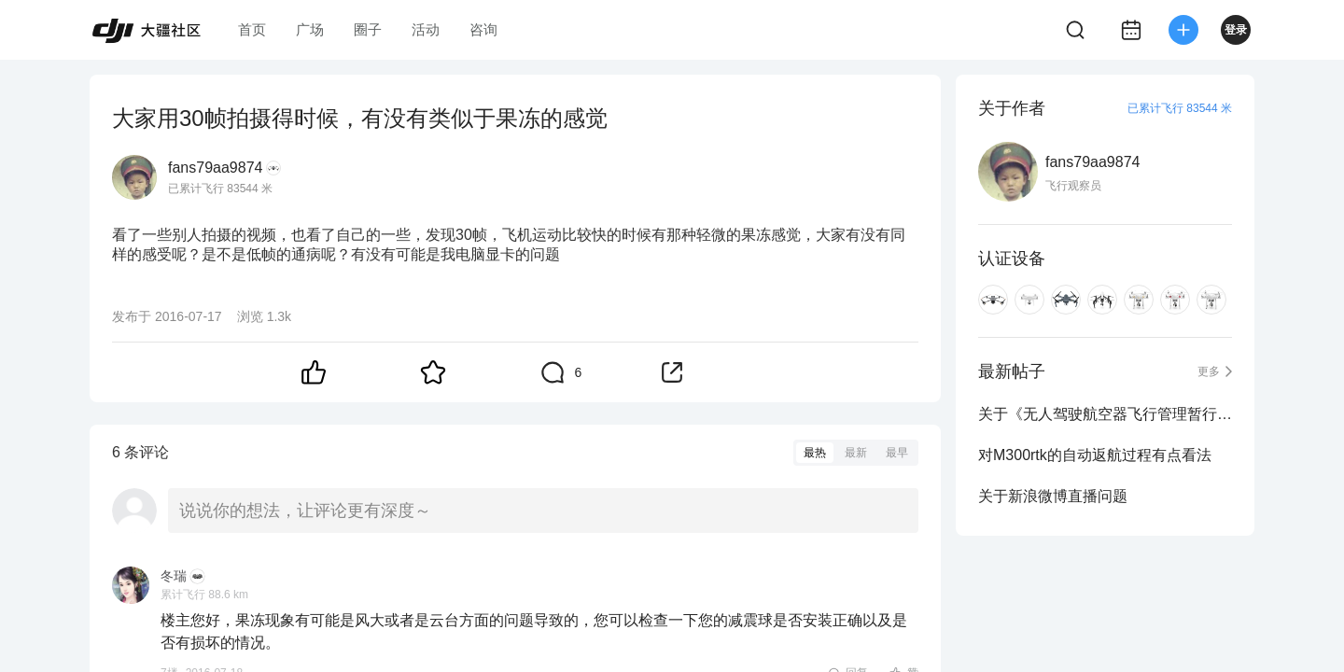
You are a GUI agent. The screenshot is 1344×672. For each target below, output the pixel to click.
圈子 (368, 29)
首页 (252, 29)
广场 (310, 29)
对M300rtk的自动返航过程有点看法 (1094, 455)
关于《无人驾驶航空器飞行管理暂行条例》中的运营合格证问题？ (1105, 414)
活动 (426, 29)
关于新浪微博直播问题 (1052, 496)
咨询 (483, 29)
